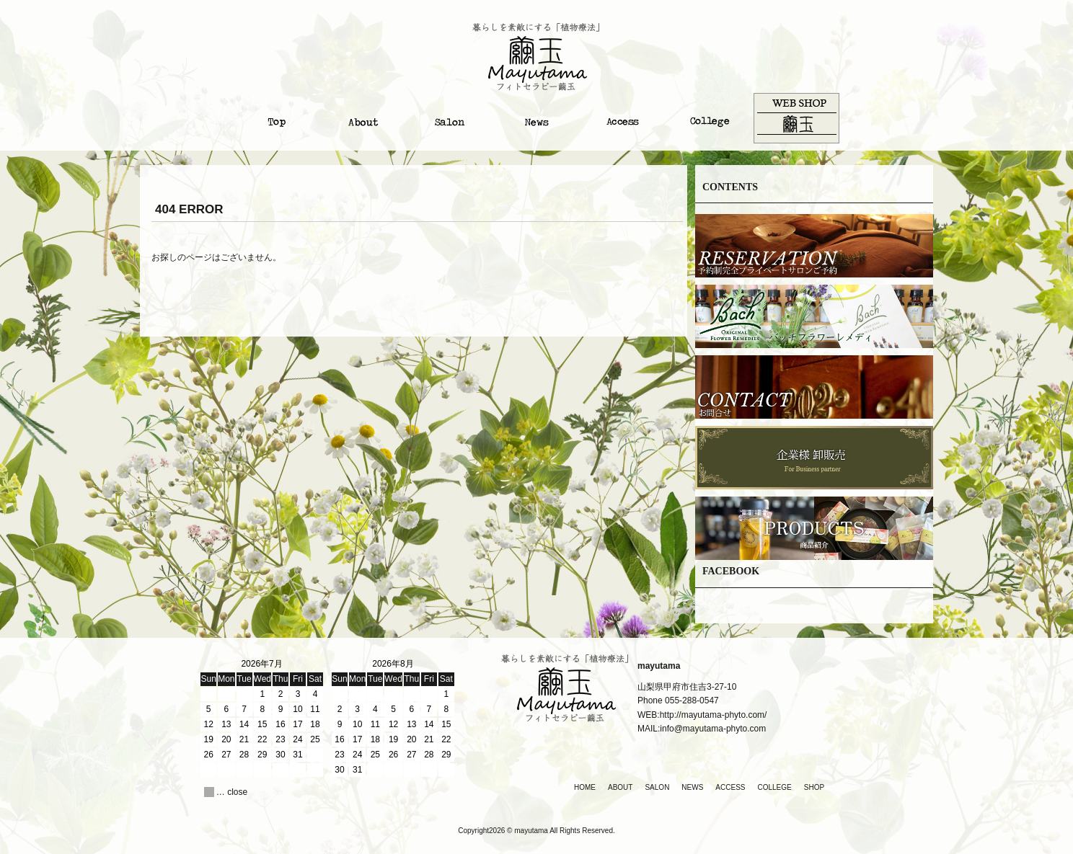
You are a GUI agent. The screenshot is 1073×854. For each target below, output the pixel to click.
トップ (277, 118)
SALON (657, 787)
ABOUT (620, 787)
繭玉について (363, 118)
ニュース (536, 118)
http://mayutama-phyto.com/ (713, 715)
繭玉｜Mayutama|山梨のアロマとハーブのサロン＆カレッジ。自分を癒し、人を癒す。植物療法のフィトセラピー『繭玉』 (536, 57)
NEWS (692, 787)
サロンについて (450, 118)
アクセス (623, 118)
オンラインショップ (796, 118)
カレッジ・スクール (709, 118)
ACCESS (730, 787)
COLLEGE (774, 787)
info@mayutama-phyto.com (713, 729)
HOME (585, 787)
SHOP (814, 787)
